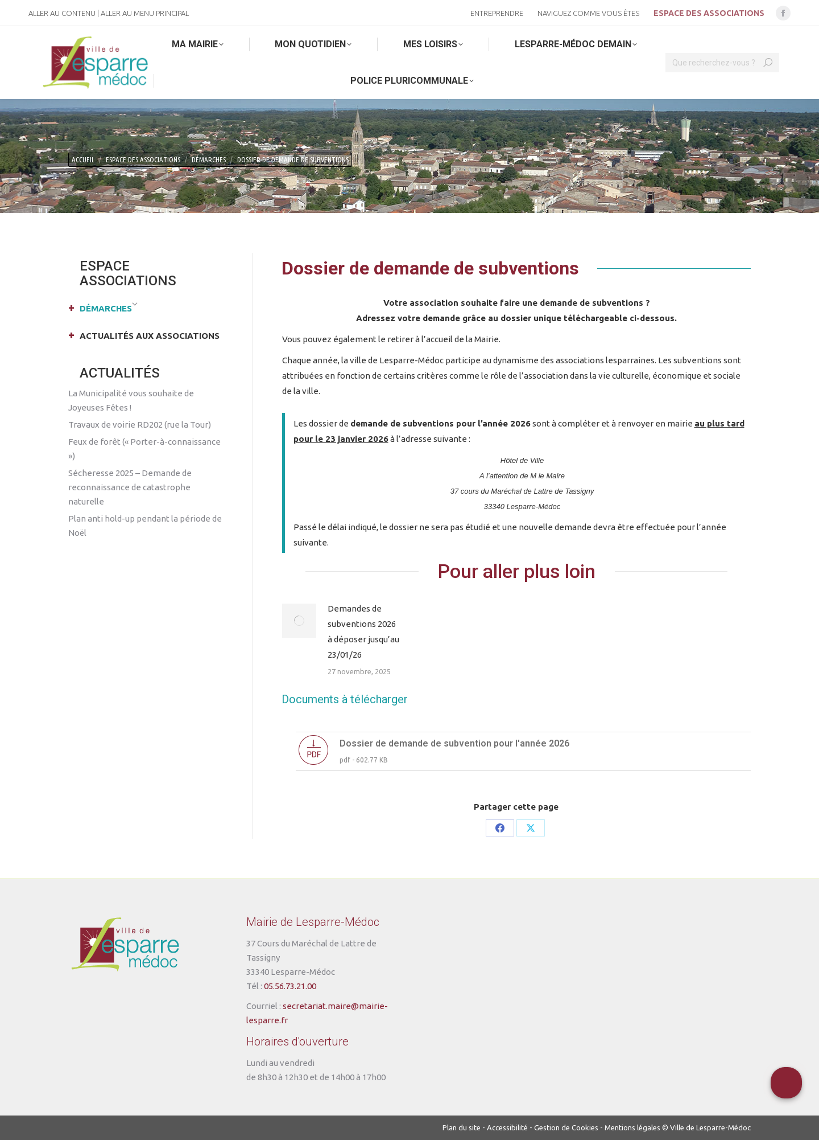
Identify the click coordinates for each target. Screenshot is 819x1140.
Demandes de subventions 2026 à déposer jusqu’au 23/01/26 (363, 631)
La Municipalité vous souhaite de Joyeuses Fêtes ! (131, 400)
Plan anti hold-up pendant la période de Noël (145, 526)
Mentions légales (632, 1127)
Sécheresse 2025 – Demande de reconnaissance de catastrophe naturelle (130, 487)
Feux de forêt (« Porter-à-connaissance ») (144, 449)
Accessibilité (507, 1127)
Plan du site (461, 1127)
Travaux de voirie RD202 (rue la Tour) (139, 424)
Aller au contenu (62, 13)
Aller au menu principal (145, 13)
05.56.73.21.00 (290, 986)
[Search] (722, 62)
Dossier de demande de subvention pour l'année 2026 (454, 743)
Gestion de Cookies (566, 1127)
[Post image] (299, 621)
